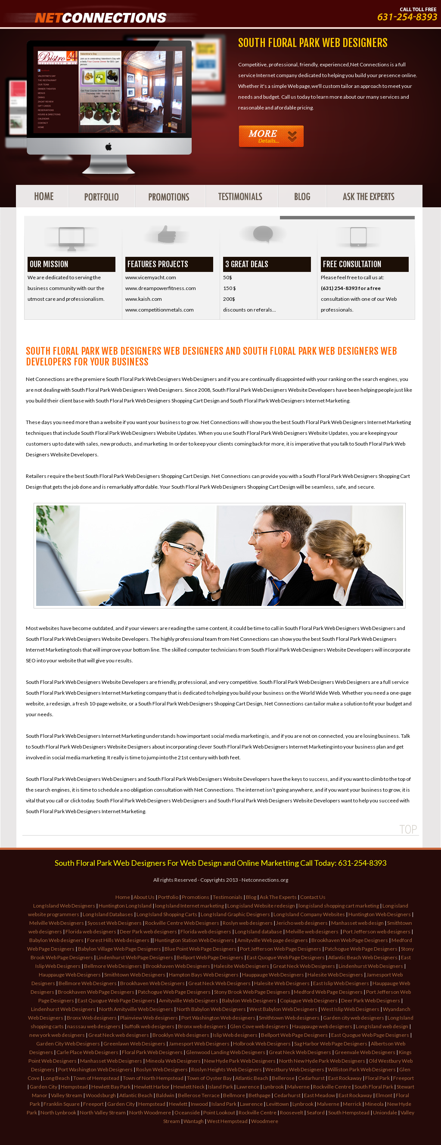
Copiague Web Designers (309, 1000)
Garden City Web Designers (68, 1043)
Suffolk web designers (149, 1026)
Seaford (316, 1112)
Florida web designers (90, 931)
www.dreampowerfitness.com (160, 288)
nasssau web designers (94, 1026)
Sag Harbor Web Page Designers (330, 1043)
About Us (144, 897)
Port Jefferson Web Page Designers (280, 948)
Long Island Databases (108, 914)
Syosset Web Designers (114, 923)
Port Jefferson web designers (376, 931)
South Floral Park (373, 1086)
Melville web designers (313, 931)
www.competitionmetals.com (159, 309)
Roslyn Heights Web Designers (226, 1069)
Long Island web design (382, 1026)
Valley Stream (66, 1095)
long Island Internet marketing (190, 905)
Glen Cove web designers (259, 1026)
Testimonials (227, 897)
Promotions (195, 897)
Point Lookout (219, 1112)
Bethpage (259, 1095)
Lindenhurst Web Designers (371, 966)
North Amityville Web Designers (136, 1009)
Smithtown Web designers (289, 1017)
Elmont (384, 1095)
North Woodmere (150, 1112)
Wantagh (193, 1121)
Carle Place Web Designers (87, 1052)
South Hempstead (349, 1112)
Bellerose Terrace (199, 1095)
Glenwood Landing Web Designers (225, 1052)
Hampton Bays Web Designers (204, 974)
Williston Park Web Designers (362, 1069)
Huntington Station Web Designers (194, 940)
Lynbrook (273, 1086)
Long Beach (56, 1078)
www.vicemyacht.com (150, 277)
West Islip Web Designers (350, 1009)
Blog (251, 897)
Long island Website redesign (261, 905)
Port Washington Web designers (218, 1017)
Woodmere (264, 1121)
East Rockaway (345, 1078)
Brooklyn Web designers (180, 1035)
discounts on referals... (249, 309)
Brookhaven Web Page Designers (349, 940)
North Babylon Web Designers (211, 1009)
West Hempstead (227, 1121)
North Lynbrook (58, 1112)
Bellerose (283, 1078)
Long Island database (258, 931)
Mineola (374, 1104)
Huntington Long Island (125, 905)
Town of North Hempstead (153, 1078)
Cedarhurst (311, 1078)
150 (228, 288)
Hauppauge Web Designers (70, 974)
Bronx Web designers (92, 1017)
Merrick (352, 1104)
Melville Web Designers (56, 923)
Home (122, 897)
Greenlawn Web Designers (134, 1043)
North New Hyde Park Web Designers (322, 1061)
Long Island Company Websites (309, 914)
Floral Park (377, 1078)
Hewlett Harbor (152, 1086)
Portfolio (168, 897)
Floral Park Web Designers (152, 1052)
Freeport (403, 1078)
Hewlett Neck (189, 1086)
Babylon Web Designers (249, 1000)
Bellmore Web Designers (113, 966)
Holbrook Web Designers (262, 1043)
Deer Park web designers (148, 931)
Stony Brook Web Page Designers (252, 992)
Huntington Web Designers (379, 914)
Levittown (277, 1104)
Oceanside (187, 1112)
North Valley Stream (103, 1112)
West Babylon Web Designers (283, 1009)
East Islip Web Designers (341, 983)
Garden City (43, 1086)
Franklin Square (61, 1104)
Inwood (199, 1104)
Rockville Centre (332, 1086)
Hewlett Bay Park (110, 1086)
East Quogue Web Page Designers (286, 957)
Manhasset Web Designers (111, 1061)
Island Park (220, 1086)
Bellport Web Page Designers (210, 957)
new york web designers (57, 1035)
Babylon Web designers (56, 940)
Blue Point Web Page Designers (200, 948)
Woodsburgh (101, 1095)
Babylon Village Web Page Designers (120, 948)
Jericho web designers (302, 923)
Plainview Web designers (149, 1017)
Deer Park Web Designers (370, 1000)
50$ (227, 277)
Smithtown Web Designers (134, 974)
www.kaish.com (143, 299)
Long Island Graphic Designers (235, 914)
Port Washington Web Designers (95, 1069)
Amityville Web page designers (272, 940)
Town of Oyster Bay (209, 1078)
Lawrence (247, 1086)
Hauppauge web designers (322, 1026)
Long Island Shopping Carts (167, 914)
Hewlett (178, 1104)
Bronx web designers (202, 1026)
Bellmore (234, 1095)
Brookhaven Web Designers (178, 966)
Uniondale (385, 1112)
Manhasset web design (357, 923)
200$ (229, 299)
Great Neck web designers (118, 1035)
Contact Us (313, 897)
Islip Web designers (235, 1035)
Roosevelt (291, 1112)
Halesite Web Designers (241, 966)
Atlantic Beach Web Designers (363, 957)
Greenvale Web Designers (365, 1052)
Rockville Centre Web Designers (182, 923)
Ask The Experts (278, 897)
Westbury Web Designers (294, 1069)
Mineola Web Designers (173, 1061)
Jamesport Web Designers (199, 1043)
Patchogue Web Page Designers (361, 948)
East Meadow (319, 1095)
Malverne (298, 1086)
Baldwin (165, 1095)
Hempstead (74, 1086)
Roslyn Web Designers (162, 1069)
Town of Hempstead (96, 1078)
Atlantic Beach (251, 1078)
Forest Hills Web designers (118, 940)
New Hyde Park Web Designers (240, 1061)
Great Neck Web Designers (304, 966)
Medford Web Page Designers (328, 992)
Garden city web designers (353, 1017)
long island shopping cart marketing (338, 905)
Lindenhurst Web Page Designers (134, 957)
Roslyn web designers (248, 923)
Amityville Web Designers (188, 1000)
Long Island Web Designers (64, 905)
